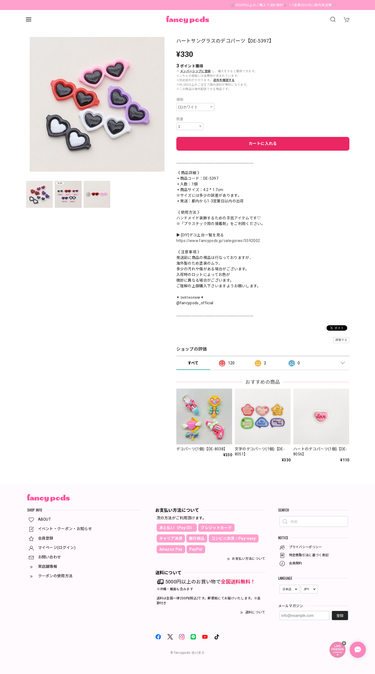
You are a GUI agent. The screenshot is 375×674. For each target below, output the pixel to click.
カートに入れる (263, 143)
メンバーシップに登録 (195, 71)
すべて (193, 363)
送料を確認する (224, 80)
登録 (339, 616)
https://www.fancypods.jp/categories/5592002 (218, 241)
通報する (341, 340)
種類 (180, 100)
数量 (180, 119)
